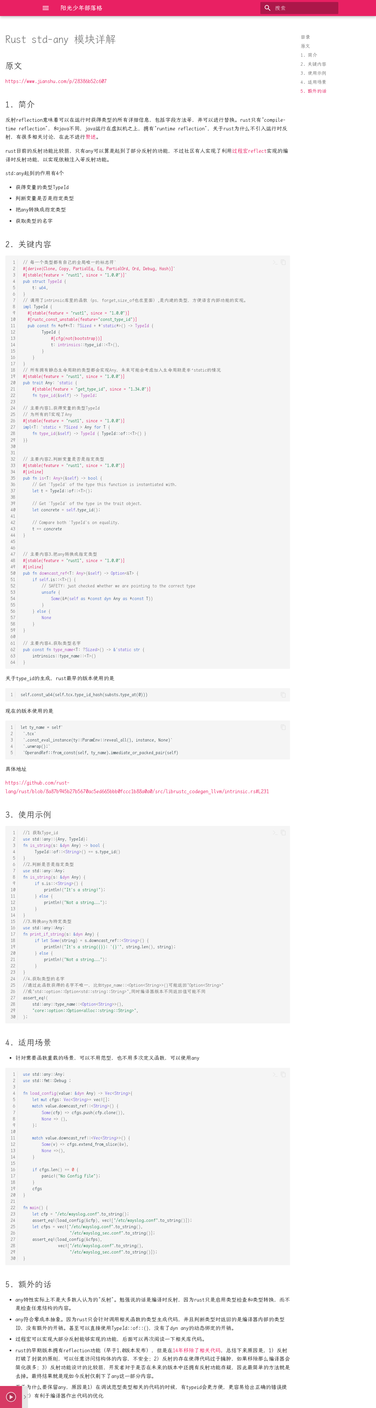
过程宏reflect (249, 151)
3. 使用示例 (313, 73)
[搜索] (299, 8)
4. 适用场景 (313, 82)
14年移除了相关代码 (197, 1350)
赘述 (90, 137)
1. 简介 (309, 55)
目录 (305, 37)
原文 (305, 46)
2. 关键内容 (313, 64)
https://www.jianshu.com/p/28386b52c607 (56, 81)
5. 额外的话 (313, 91)
